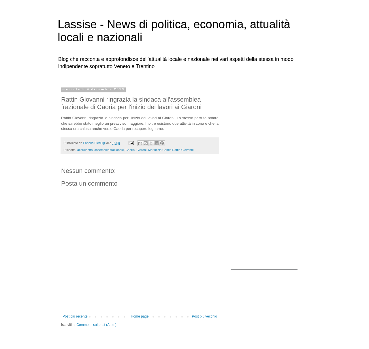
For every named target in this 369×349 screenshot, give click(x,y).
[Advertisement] (267, 174)
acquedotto (85, 150)
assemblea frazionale (109, 150)
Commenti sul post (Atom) (96, 325)
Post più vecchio (204, 316)
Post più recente (75, 316)
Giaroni (141, 150)
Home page (140, 316)
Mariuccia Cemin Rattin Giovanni (170, 150)
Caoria (130, 150)
